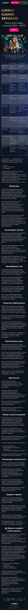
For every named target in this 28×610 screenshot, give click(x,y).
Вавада (21, 132)
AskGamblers (13, 68)
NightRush (12, 112)
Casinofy (21, 140)
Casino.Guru (13, 73)
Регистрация (15, 2)
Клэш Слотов (22, 90)
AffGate (12, 90)
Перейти (14, 30)
